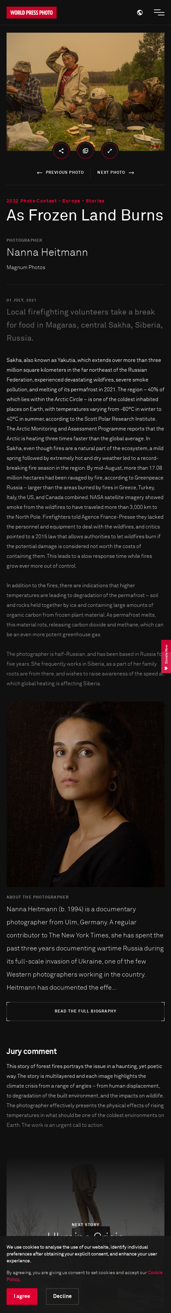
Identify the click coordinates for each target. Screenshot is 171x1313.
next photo (116, 173)
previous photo (59, 173)
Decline (62, 1296)
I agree (22, 1296)
